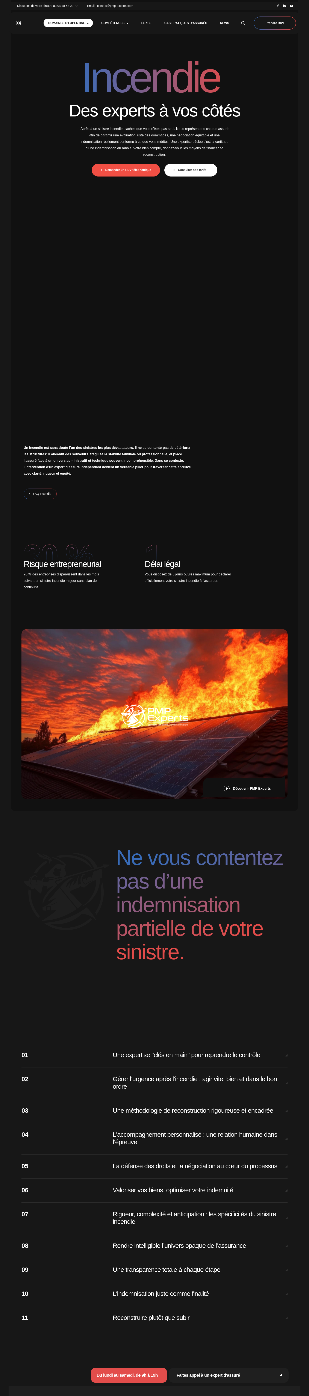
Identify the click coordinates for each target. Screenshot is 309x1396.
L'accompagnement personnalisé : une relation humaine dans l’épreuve (195, 1138)
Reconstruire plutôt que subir (151, 1317)
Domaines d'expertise (68, 23)
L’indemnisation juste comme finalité (161, 1293)
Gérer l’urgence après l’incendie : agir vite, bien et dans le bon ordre (195, 1082)
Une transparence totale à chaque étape (166, 1269)
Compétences (114, 23)
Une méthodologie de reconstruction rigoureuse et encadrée (193, 1110)
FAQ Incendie (41, 493)
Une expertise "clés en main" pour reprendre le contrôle (186, 1054)
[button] (244, 787)
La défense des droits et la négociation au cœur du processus (195, 1166)
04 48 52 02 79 (67, 6)
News (224, 23)
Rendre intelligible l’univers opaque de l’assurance (179, 1245)
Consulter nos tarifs (192, 170)
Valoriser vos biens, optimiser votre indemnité (173, 1190)
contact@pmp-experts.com (115, 6)
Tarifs (146, 23)
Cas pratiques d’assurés (185, 23)
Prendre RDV (275, 23)
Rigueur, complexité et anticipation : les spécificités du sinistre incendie (194, 1217)
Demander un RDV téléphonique (127, 170)
